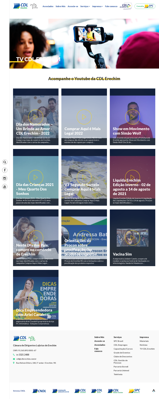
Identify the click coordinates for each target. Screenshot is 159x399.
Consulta (140, 6)
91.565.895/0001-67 (27, 350)
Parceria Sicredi (121, 366)
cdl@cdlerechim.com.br (26, 359)
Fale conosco (111, 6)
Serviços (118, 337)
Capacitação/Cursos (123, 349)
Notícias (143, 345)
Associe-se (73, 6)
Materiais (144, 341)
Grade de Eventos (122, 352)
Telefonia (118, 374)
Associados (48, 6)
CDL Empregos (120, 345)
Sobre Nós (60, 6)
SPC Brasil (118, 341)
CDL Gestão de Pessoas (121, 361)
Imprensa (144, 337)
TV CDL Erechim (147, 349)
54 (22, 355)
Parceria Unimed (121, 370)
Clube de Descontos (123, 356)
